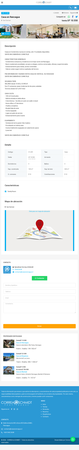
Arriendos (46, 414)
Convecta (69, 445)
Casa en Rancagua (22, 348)
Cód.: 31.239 (5, 13)
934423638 (17, 275)
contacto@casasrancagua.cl (23, 277)
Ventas (45, 412)
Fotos (5, 39)
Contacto (46, 422)
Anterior (65, 13)
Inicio (44, 409)
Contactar (39, 284)
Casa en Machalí (21, 377)
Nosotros (45, 417)
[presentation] (18, 324)
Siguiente (74, 13)
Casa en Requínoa (22, 361)
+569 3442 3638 (9, 438)
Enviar (39, 331)
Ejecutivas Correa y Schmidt (23, 272)
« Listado (56, 13)
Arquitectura (47, 419)
